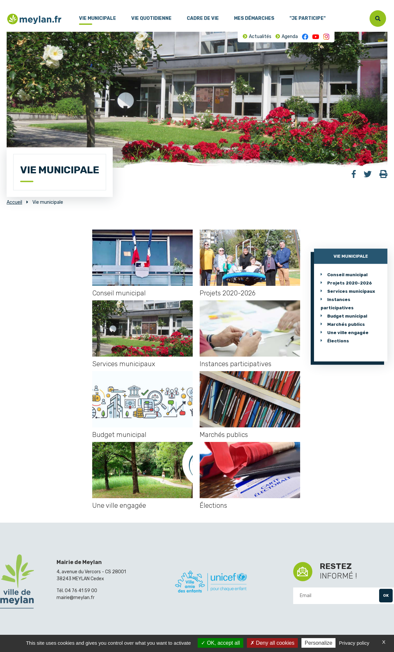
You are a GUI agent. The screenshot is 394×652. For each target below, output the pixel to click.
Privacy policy (354, 643)
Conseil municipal (119, 293)
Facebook (305, 36)
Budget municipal (119, 435)
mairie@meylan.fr (76, 597)
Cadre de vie (203, 18)
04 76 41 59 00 (81, 590)
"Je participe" (308, 18)
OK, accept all (220, 643)
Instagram (326, 36)
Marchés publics (224, 435)
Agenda (290, 36)
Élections (213, 505)
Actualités (260, 36)
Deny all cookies (272, 643)
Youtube (315, 36)
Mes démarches (254, 18)
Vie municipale (97, 18)
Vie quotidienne (151, 18)
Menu (12, 3)
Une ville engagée (119, 505)
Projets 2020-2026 (228, 293)
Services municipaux (123, 364)
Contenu (29, 3)
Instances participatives (235, 364)
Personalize (319, 643)
